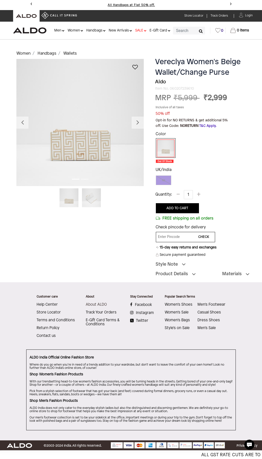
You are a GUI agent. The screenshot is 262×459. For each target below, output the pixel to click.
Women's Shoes (178, 305)
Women (23, 53)
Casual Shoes (209, 312)
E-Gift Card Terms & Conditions (103, 322)
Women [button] (74, 30)
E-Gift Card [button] (158, 30)
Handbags (47, 53)
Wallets (70, 53)
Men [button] (57, 30)
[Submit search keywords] (201, 31)
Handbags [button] (94, 30)
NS (163, 180)
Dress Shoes (208, 320)
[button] (249, 15)
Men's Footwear (211, 305)
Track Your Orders (101, 312)
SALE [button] (139, 30)
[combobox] (189, 30)
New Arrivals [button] (119, 30)
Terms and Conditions (56, 320)
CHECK (203, 237)
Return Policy (48, 328)
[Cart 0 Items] (239, 30)
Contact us (46, 336)
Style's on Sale (177, 328)
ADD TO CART (177, 208)
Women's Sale (177, 312)
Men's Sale (206, 328)
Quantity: (163, 194)
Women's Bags (177, 320)
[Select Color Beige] (164, 148)
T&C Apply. (208, 126)
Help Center (47, 305)
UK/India (163, 170)
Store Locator (49, 312)
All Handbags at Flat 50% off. (131, 5)
